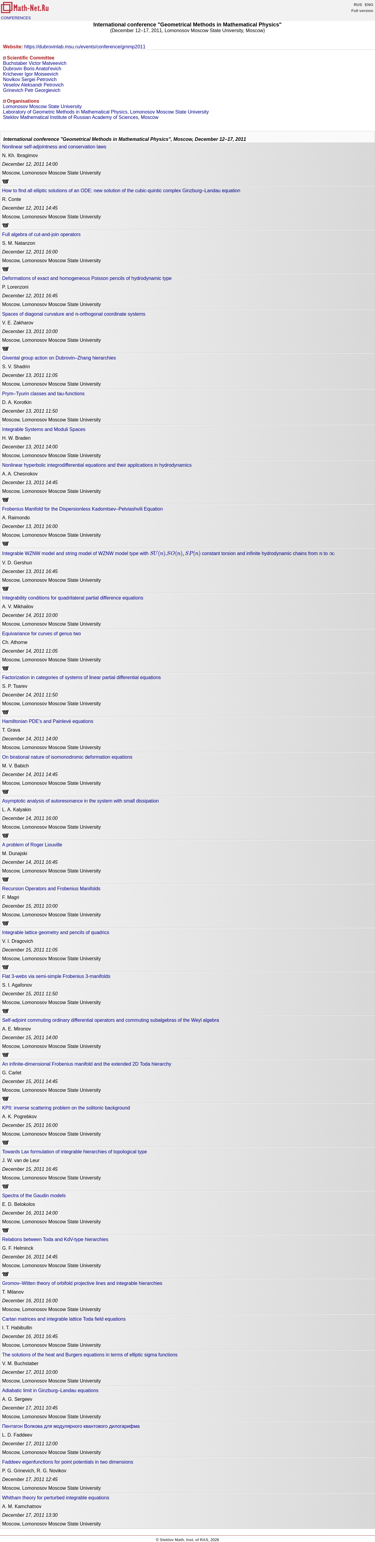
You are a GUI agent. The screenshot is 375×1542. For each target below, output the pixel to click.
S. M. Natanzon (18, 243)
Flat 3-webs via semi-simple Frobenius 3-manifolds (56, 976)
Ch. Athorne (15, 642)
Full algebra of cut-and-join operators (41, 234)
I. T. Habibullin (17, 1327)
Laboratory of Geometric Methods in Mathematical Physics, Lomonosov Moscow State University (106, 111)
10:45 (30, 1407)
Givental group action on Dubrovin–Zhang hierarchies (59, 357)
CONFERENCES (16, 18)
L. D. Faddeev (17, 1434)
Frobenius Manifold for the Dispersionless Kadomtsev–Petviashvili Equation (82, 508)
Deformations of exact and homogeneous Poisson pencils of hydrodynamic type (87, 278)
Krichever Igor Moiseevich (30, 74)
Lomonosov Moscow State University (42, 106)
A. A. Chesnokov (20, 473)
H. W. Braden (16, 438)
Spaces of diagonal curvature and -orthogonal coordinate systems (73, 314)
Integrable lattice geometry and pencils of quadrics (55, 932)
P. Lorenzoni (15, 287)
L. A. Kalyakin (16, 809)
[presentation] (76, 314)
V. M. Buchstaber (20, 1363)
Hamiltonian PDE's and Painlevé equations (47, 721)
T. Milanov (13, 1292)
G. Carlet (11, 1072)
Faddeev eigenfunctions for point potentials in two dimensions (67, 1462)
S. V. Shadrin (16, 366)
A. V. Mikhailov (17, 606)
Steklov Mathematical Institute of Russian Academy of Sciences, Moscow (81, 117)
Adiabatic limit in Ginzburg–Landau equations (50, 1390)
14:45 (30, 208)
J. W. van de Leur (21, 1160)
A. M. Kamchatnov (21, 1506)
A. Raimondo (16, 517)
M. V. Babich (15, 765)
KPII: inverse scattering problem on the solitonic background (66, 1107)
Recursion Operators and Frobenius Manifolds (51, 888)
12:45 (30, 1479)
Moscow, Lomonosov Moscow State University (51, 172)
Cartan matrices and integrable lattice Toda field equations (64, 1319)
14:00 (30, 164)
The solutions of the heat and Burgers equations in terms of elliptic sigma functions (89, 1354)
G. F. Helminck (17, 1248)
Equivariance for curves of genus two (41, 633)
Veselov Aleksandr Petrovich (33, 84)
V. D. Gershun (17, 562)
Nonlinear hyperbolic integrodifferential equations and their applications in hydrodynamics (97, 465)
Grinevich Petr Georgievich (31, 90)
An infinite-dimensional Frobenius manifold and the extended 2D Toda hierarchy (86, 1064)
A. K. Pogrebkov (19, 1116)
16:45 (30, 295)
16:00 (30, 251)
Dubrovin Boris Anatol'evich (32, 68)
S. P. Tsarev (14, 686)
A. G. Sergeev (17, 1399)
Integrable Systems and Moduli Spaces (43, 429)
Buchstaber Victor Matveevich (34, 63)
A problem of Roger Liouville (32, 844)
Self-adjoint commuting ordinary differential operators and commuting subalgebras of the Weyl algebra (110, 1020)
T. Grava (11, 730)
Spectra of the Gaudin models (34, 1195)
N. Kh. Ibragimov (20, 155)
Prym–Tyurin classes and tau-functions (43, 393)
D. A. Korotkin (17, 402)
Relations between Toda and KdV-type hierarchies (55, 1239)
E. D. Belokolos (18, 1204)
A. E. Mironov (16, 1028)
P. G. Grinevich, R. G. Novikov (34, 1470)
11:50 (30, 411)
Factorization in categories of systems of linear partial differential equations (81, 677)
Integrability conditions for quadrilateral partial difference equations (72, 597)
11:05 (30, 375)
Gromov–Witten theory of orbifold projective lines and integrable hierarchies (82, 1283)
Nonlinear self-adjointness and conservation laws (54, 146)
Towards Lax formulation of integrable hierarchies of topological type (74, 1151)
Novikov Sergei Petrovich (30, 79)
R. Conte (11, 199)
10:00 (30, 331)
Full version (362, 10)
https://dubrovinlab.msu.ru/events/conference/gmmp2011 (85, 46)
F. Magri (10, 897)
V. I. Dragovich (17, 941)
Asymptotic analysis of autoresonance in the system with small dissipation (80, 800)
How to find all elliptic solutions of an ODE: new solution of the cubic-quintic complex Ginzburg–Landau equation (121, 190)
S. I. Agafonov (17, 985)
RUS (358, 4)
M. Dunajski (14, 853)
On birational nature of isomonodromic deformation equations (67, 757)
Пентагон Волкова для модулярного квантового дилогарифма (71, 1426)
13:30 (30, 1515)
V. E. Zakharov (17, 322)
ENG (369, 4)
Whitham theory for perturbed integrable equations (55, 1497)
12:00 (30, 1443)
